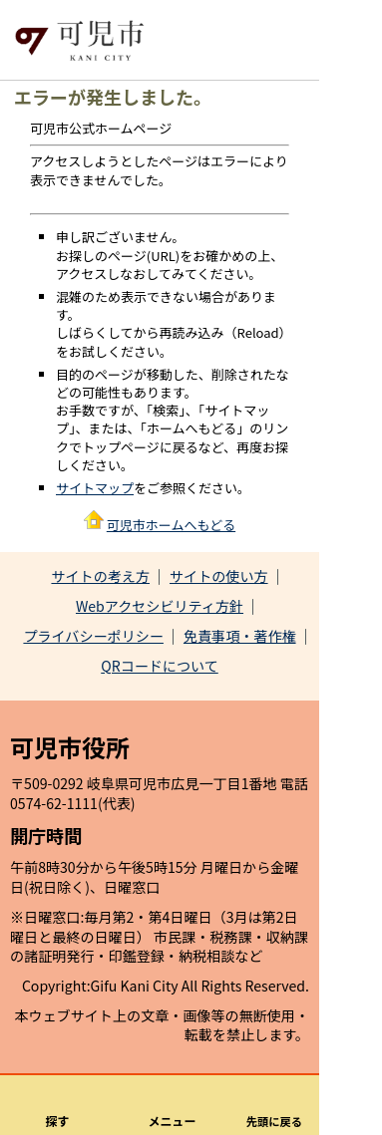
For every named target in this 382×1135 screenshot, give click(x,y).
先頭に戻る (274, 1121)
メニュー (172, 1120)
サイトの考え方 (100, 576)
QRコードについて (159, 666)
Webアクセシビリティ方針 (159, 606)
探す (58, 1120)
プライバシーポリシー (93, 636)
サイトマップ (95, 487)
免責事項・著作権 (240, 636)
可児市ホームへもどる (171, 524)
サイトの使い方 (219, 576)
